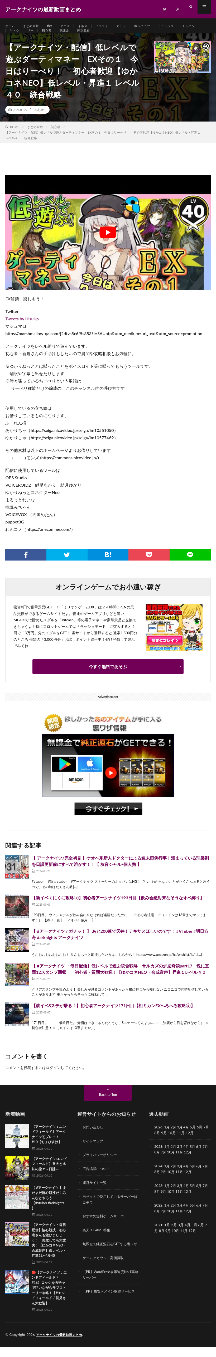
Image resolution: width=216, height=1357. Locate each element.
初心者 (72, 36)
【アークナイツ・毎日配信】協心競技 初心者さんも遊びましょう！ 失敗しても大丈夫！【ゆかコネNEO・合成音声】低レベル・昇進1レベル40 (49, 1250)
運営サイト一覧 (95, 1192)
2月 (174, 1137)
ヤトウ (38, 36)
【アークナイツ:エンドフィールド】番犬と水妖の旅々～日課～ (49, 1174)
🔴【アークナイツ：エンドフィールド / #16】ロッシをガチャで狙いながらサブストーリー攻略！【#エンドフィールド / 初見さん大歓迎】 (49, 1298)
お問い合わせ (94, 1137)
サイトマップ (94, 1151)
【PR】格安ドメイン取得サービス (111, 1304)
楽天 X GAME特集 (97, 1239)
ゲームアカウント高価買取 (105, 1271)
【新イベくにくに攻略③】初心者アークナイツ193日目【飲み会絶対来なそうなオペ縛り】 (118, 908)
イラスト (111, 26)
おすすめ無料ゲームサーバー (107, 1225)
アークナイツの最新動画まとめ (61, 1345)
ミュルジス (181, 26)
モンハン (16, 36)
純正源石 (113, 36)
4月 (188, 1137)
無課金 (92, 36)
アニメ (70, 26)
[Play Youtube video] (107, 242)
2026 (158, 1137)
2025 (158, 1156)
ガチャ (132, 26)
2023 (158, 1195)
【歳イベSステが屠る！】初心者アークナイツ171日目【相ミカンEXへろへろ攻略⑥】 (113, 1015)
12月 (194, 1162)
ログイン (53, 1078)
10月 (176, 1162)
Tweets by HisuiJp (22, 329)
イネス (89, 26)
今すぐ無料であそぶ (108, 676)
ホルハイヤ (155, 26)
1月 (168, 1137)
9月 (168, 1162)
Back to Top (108, 1105)
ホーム (10, 26)
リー (55, 36)
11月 (185, 1162)
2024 (158, 1176)
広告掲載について (97, 1178)
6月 (201, 1156)
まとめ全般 (34, 26)
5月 (195, 1156)
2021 (158, 1233)
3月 (181, 1137)
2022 (158, 1214)
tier (54, 26)
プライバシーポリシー (101, 1165)
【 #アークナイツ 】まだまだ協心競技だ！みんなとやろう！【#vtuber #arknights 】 (49, 1208)
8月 (162, 1162)
